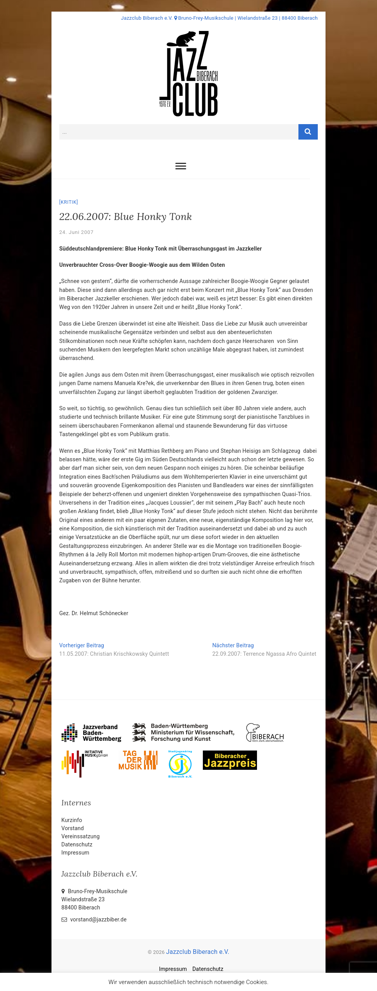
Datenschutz (77, 844)
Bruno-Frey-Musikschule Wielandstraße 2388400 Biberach (95, 899)
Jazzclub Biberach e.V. (197, 951)
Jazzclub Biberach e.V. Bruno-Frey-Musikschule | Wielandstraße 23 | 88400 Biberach (219, 18)
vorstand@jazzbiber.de (94, 919)
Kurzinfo (72, 820)
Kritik (69, 202)
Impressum (75, 852)
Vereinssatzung (81, 836)
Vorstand (73, 828)
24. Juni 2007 (76, 232)
